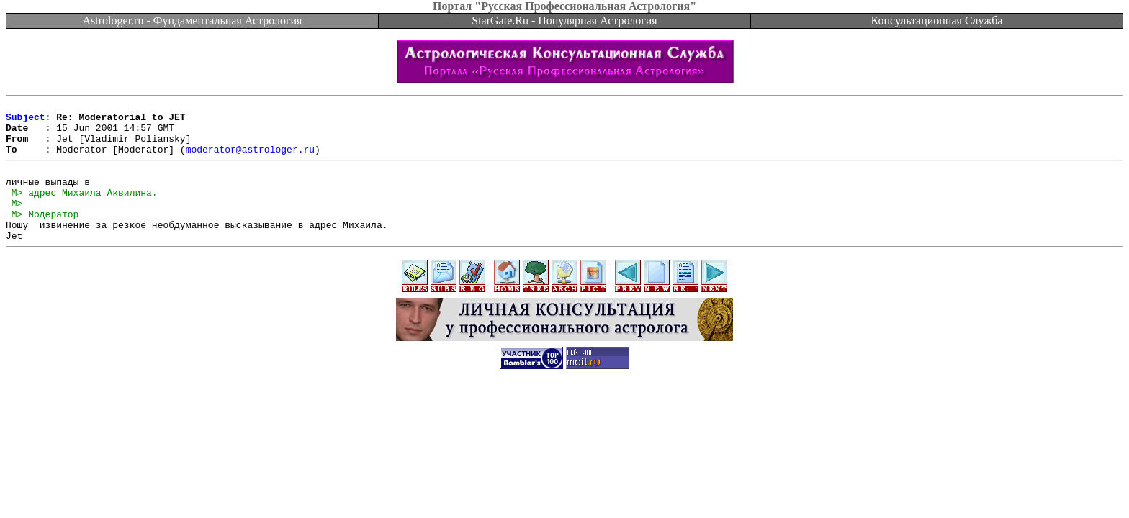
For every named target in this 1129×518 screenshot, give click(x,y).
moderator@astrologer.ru (250, 159)
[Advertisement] (564, 437)
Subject (25, 120)
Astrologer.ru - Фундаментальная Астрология (192, 20)
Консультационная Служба (937, 20)
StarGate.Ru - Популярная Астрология (564, 20)
